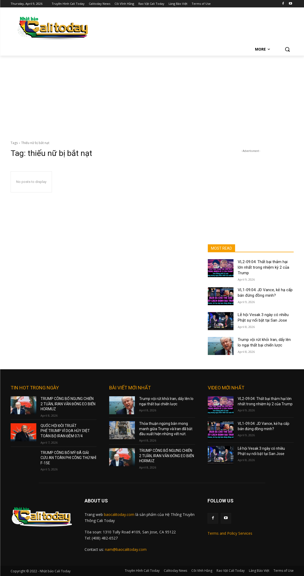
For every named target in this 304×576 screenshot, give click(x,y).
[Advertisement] (152, 95)
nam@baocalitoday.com (126, 549)
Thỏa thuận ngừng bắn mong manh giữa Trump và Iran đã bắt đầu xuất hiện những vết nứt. (165, 428)
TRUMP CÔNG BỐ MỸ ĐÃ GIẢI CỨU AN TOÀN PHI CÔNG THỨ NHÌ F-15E (68, 458)
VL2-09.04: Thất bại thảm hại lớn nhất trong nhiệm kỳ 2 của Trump (263, 267)
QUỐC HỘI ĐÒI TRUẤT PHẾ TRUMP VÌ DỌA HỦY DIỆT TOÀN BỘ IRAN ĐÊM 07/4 (65, 431)
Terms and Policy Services (230, 533)
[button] (287, 49)
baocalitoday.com (119, 514)
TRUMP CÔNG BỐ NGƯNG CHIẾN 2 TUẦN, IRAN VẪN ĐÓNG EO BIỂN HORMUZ (68, 404)
